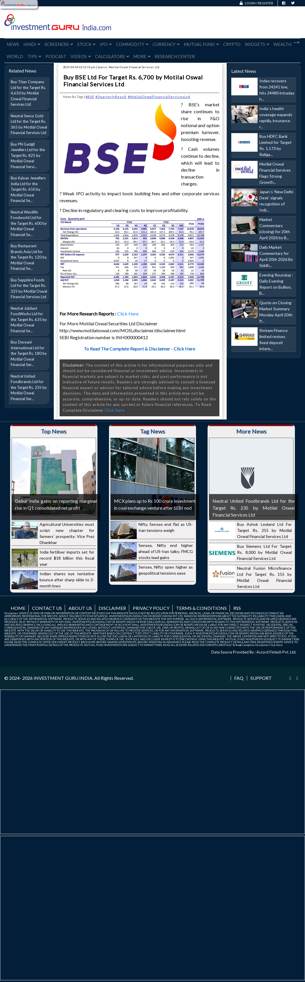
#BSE (90, 97)
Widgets (257, 44)
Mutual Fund (201, 44)
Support (261, 678)
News (13, 44)
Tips (34, 56)
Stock (86, 44)
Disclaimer (112, 608)
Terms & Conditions (201, 608)
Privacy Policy (151, 608)
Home (18, 608)
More (141, 56)
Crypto (232, 44)
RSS (237, 608)
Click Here (128, 313)
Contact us (47, 608)
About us (80, 608)
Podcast (55, 56)
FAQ (238, 678)
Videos (81, 56)
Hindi (31, 44)
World (15, 56)
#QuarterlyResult (111, 97)
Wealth (282, 44)
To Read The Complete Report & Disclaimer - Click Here (139, 348)
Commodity (132, 44)
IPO (106, 44)
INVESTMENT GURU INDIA (63, 678)
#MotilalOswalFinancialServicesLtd (159, 97)
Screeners (59, 44)
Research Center (175, 56)
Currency (166, 44)
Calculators (112, 56)
